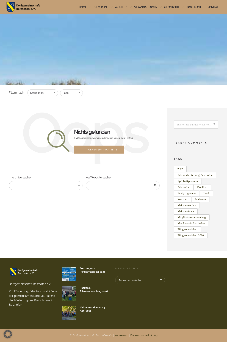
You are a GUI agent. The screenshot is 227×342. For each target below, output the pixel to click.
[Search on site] (123, 185)
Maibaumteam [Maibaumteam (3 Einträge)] (186, 211)
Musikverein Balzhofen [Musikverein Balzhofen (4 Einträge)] (191, 223)
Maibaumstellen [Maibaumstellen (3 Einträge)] (187, 205)
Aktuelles (121, 7)
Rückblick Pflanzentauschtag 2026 (94, 290)
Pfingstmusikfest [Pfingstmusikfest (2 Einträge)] (188, 229)
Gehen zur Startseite (102, 149)
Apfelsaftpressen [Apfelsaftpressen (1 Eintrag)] (188, 181)
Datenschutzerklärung (143, 335)
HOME (83, 7)
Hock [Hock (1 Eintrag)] (206, 193)
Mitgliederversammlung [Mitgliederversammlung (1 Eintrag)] (192, 217)
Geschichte (171, 7)
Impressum (121, 335)
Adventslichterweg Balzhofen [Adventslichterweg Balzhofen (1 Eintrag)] (195, 175)
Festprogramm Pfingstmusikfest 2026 (92, 270)
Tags (65, 92)
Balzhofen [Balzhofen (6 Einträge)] (183, 187)
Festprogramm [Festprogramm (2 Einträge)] (187, 193)
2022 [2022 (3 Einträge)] (180, 169)
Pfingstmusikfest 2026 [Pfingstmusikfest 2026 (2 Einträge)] (191, 235)
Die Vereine (101, 7)
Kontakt (213, 7)
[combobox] (45, 185)
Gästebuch (194, 7)
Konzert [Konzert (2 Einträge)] (182, 199)
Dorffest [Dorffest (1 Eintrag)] (202, 187)
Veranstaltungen (145, 7)
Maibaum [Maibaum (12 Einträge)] (200, 199)
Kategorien (37, 92)
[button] (8, 334)
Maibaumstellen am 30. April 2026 (93, 309)
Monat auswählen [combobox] (130, 280)
